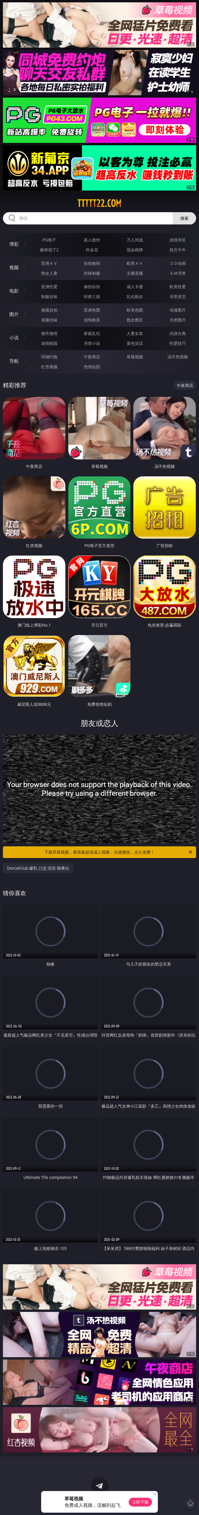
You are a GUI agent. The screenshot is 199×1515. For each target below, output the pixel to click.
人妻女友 (135, 333)
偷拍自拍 (92, 286)
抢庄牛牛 (178, 249)
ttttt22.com (99, 203)
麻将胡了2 (49, 249)
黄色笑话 (135, 343)
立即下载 (140, 1502)
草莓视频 (135, 356)
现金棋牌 (135, 249)
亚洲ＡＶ (49, 263)
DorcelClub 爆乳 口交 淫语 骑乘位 (38, 868)
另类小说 (92, 343)
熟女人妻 (49, 273)
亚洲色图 (92, 310)
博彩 (14, 244)
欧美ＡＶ (135, 263)
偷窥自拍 (49, 310)
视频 (14, 267)
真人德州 (92, 240)
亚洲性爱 (49, 286)
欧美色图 (135, 310)
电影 (14, 291)
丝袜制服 (92, 273)
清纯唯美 (92, 320)
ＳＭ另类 (178, 273)
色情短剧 (92, 366)
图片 (14, 314)
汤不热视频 (177, 356)
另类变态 (178, 296)
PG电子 (49, 240)
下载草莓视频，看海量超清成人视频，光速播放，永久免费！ (118, 852)
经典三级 (92, 296)
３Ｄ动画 (178, 263)
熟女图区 (135, 320)
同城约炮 (49, 356)
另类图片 (178, 320)
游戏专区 (178, 240)
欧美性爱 (178, 286)
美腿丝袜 (49, 320)
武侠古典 (178, 333)
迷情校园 (49, 343)
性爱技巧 (178, 343)
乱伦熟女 (135, 296)
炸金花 (92, 249)
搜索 (184, 218)
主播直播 (135, 273)
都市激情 (49, 333)
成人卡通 (135, 286)
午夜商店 (92, 356)
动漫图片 (178, 310)
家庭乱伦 (92, 333)
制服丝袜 (49, 296)
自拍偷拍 (92, 263)
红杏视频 (49, 366)
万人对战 (135, 240)
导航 (14, 361)
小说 (14, 337)
